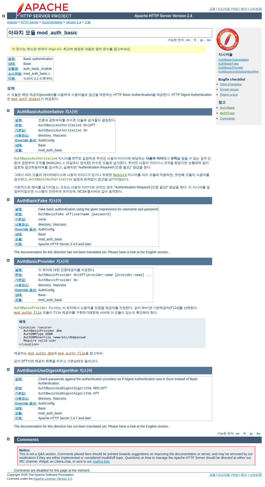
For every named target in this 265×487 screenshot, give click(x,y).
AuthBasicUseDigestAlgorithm (238, 71)
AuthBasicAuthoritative (233, 59)
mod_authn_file (28, 313)
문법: (19, 125)
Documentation (52, 22)
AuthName (227, 108)
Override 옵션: (26, 140)
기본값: (20, 130)
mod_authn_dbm (41, 353)
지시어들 (224, 9)
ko (208, 40)
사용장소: (22, 135)
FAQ (235, 9)
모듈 (212, 9)
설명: (12, 59)
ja (202, 40)
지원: (12, 78)
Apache (12, 22)
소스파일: (15, 73)
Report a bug (229, 94)
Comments (227, 118)
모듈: (19, 150)
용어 (244, 9)
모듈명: (13, 69)
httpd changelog (231, 84)
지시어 (71, 111)
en (188, 40)
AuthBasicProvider (230, 67)
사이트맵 (256, 9)
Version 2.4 (73, 22)
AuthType (227, 113)
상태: (12, 64)
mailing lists (101, 461)
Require (120, 175)
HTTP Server (30, 22)
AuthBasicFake (228, 63)
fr (195, 40)
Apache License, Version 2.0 (52, 478)
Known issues (229, 89)
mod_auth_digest (26, 99)
